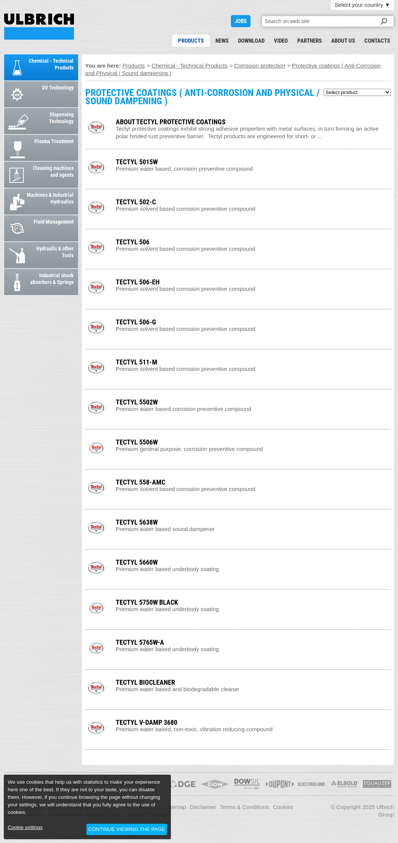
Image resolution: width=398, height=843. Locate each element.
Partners (309, 40)
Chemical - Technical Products (189, 65)
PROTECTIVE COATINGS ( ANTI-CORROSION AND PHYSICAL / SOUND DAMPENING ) (39, 27)
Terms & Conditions (244, 807)
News (222, 40)
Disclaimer (203, 807)
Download (251, 40)
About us (343, 40)
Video (281, 40)
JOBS (241, 21)
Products (191, 40)
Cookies (283, 807)
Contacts (377, 40)
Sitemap (175, 807)
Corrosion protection (259, 65)
